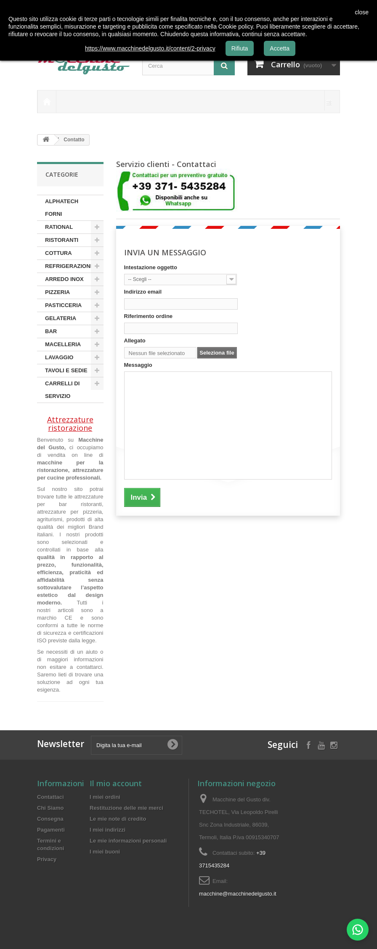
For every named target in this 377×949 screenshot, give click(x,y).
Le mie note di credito (118, 819)
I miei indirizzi (107, 830)
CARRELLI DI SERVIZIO (62, 389)
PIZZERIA (57, 292)
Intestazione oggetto (150, 267)
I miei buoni (105, 851)
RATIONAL (59, 227)
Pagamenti (51, 830)
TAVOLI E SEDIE (66, 370)
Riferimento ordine (148, 316)
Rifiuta (239, 48)
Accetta (279, 48)
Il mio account (116, 783)
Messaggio (138, 365)
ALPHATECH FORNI (61, 207)
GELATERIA (60, 318)
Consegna (50, 819)
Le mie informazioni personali (128, 841)
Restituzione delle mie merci (126, 808)
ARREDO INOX (64, 279)
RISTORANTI (61, 240)
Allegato (135, 340)
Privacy (46, 859)
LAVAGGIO (59, 357)
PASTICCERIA (63, 305)
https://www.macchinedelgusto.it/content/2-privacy (150, 48)
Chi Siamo (50, 808)
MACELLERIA (63, 344)
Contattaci (50, 797)
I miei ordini (105, 797)
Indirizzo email (143, 292)
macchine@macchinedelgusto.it (237, 894)
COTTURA (58, 253)
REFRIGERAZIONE (69, 266)
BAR (51, 331)
